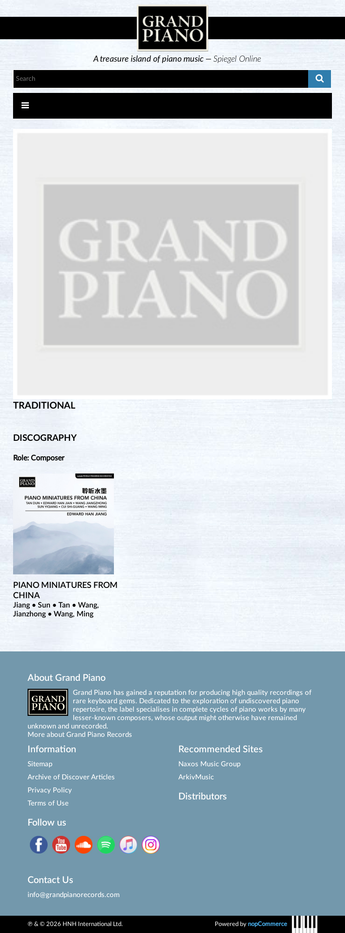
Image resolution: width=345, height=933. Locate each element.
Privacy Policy (50, 790)
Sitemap (40, 764)
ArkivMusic (196, 777)
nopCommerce (267, 924)
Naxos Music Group (209, 764)
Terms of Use (48, 803)
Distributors (202, 796)
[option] (177, 59)
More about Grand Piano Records (80, 734)
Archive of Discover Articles (71, 777)
